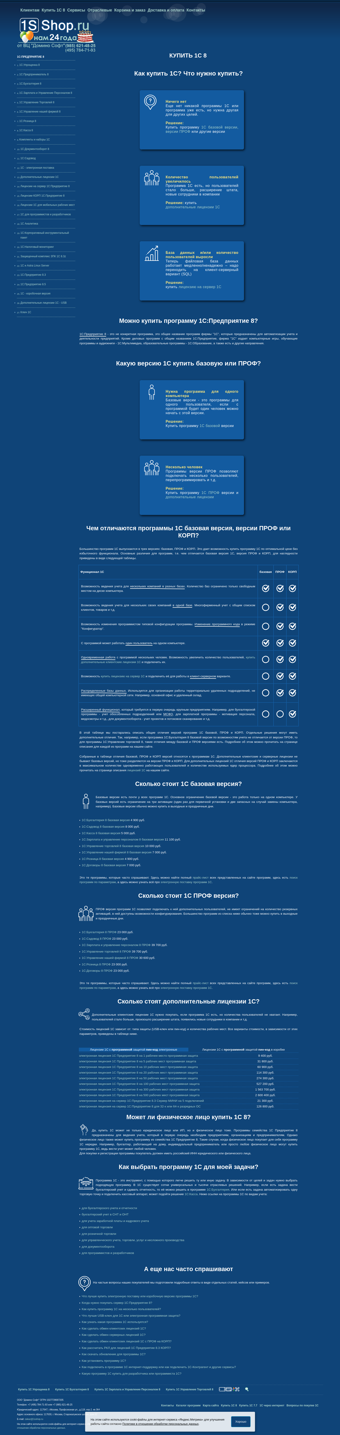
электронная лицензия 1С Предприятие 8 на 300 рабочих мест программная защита (139, 1089)
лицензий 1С (136, 770)
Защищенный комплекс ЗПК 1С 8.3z (43, 256)
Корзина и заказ (129, 10)
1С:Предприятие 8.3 (33, 274)
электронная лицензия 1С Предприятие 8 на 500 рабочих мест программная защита (139, 1095)
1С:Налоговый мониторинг (37, 246)
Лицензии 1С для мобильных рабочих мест (48, 205)
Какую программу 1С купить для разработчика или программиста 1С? (131, 1373)
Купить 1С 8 (53, 10)
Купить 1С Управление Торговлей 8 (189, 1389)
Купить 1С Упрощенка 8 (34, 1389)
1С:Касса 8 (26, 130)
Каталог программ (188, 1405)
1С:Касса (191, 1194)
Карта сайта (211, 1405)
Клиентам (29, 10)
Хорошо (240, 1421)
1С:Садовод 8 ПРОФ (96, 938)
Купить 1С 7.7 (248, 1405)
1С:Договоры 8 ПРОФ (97, 970)
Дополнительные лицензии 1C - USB (44, 302)
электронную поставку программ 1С (186, 882)
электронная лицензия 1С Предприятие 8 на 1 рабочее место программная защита (138, 1055)
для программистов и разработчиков (108, 1253)
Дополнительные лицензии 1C (40, 177)
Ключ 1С (26, 312)
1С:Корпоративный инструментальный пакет (45, 235)
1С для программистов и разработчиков (46, 214)
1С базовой (210, 426)
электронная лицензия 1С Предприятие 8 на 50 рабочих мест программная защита (138, 1078)
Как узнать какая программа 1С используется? (115, 1322)
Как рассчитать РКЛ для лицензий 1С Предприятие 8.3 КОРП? (126, 1348)
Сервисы (76, 10)
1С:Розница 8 (27, 121)
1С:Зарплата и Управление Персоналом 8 (45, 92)
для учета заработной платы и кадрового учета (115, 1221)
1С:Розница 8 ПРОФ (96, 964)
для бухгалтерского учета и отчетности (109, 1208)
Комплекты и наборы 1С (34, 139)
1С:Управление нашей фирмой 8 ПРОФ (110, 958)
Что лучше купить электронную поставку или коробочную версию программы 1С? (140, 1296)
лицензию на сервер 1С (200, 287)
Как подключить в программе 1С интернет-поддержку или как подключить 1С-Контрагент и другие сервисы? (159, 1367)
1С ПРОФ (210, 493)
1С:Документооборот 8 (35, 149)
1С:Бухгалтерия (218, 1189)
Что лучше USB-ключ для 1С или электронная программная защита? (131, 1315)
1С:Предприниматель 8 (33, 74)
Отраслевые (99, 10)
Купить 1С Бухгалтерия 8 (72, 1389)
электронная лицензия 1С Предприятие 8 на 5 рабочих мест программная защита (137, 1061)
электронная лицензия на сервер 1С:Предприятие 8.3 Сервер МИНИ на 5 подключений (141, 1100)
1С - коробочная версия (35, 293)
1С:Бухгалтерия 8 (30, 83)
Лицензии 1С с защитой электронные (133, 1049)
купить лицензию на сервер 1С (123, 676)
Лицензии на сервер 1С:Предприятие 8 (45, 186)
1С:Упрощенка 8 (29, 65)
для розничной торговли (99, 1233)
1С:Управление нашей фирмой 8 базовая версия (117, 852)
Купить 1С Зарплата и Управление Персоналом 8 (127, 1389)
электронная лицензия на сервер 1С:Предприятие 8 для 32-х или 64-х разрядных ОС (140, 1106)
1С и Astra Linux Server (35, 265)
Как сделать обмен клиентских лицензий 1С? (114, 1328)
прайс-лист (201, 877)
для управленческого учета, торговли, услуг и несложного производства (133, 1240)
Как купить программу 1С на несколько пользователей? (121, 1309)
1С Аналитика (29, 223)
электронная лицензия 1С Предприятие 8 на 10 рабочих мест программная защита (138, 1067)
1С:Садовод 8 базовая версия (103, 826)
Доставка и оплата (166, 10)
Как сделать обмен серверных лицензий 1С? (114, 1334)
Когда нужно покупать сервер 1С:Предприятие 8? (117, 1302)
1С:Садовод (28, 158)
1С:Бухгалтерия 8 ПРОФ (99, 932)
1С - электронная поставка (37, 167)
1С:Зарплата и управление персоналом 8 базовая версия (123, 839)
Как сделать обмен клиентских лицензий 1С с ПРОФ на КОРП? (126, 1341)
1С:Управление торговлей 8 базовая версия (113, 846)
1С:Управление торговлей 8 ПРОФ (106, 951)
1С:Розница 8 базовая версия (103, 859)
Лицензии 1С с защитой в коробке (243, 1049)
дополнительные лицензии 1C (193, 207)
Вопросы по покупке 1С (303, 1405)
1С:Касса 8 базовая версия (101, 833)
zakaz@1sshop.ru (34, 1419)
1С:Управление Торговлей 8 (36, 102)
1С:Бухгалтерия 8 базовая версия (106, 820)
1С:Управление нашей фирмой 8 (39, 111)
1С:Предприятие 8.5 (33, 284)
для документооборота (98, 1246)
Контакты (196, 10)
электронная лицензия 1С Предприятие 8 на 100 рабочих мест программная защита (139, 1084)
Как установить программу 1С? (104, 1360)
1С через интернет (272, 1405)
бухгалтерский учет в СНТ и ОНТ (105, 1214)
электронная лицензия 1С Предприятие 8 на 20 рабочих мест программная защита (138, 1072)
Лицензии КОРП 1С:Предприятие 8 (43, 195)
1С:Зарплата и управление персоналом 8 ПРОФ (116, 945)
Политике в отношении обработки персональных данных (160, 1424)
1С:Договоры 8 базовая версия (104, 865)
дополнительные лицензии (190, 497)
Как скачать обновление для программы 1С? (114, 1354)
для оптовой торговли (97, 1227)
